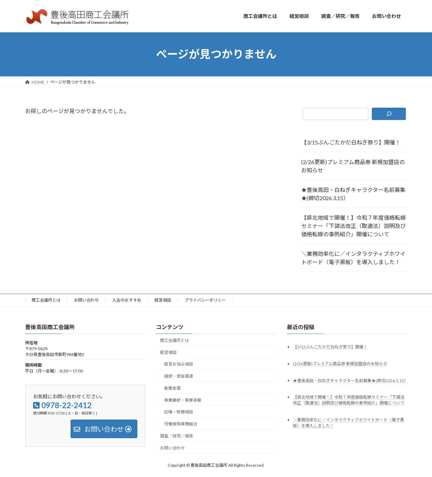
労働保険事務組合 (180, 423)
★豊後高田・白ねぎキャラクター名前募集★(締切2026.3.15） (353, 193)
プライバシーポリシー (205, 300)
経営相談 (163, 300)
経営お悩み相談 (178, 364)
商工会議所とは (46, 300)
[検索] (389, 114)
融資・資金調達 (178, 376)
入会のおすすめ (126, 300)
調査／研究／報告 (176, 435)
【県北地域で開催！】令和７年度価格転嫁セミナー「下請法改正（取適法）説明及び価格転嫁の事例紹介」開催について (353, 225)
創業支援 (172, 387)
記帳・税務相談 (178, 411)
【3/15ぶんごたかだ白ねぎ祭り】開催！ (351, 142)
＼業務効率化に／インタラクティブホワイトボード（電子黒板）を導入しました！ (353, 257)
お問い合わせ (86, 300)
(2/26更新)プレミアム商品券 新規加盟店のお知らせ (353, 166)
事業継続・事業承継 (182, 399)
